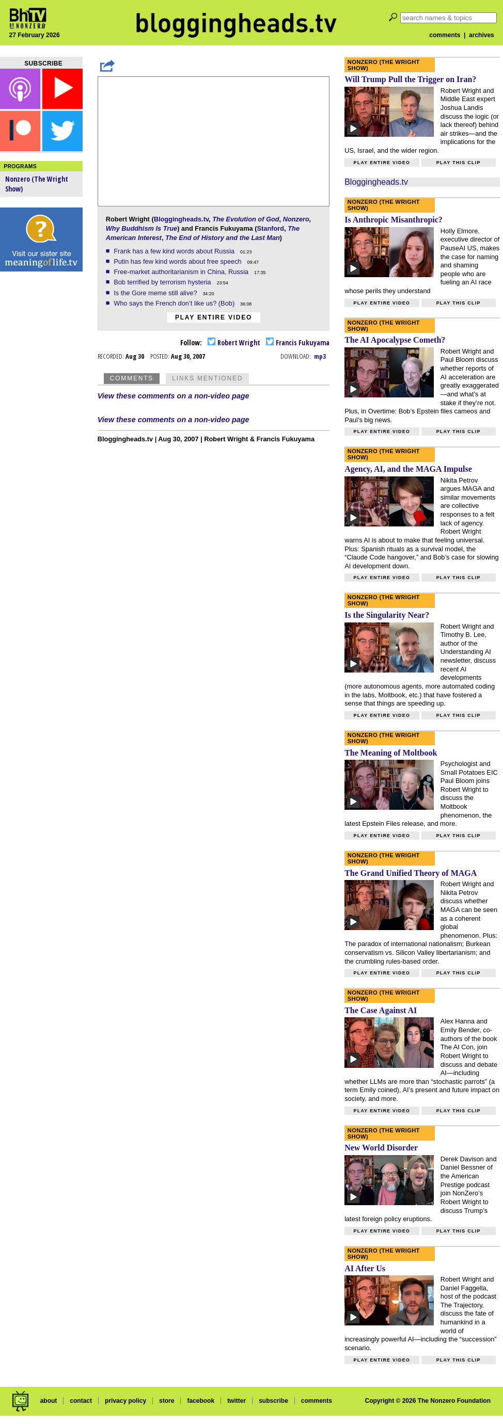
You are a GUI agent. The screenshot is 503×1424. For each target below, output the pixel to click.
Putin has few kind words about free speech (178, 261)
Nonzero (296, 219)
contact (81, 1400)
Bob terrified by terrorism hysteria (163, 282)
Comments (131, 378)
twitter (236, 1400)
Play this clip (458, 162)
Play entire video (213, 317)
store (166, 1400)
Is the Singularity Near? (386, 615)
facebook (200, 1400)
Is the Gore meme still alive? (156, 293)
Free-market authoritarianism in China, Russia (182, 272)
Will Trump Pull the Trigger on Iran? (410, 79)
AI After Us (364, 1268)
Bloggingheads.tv (181, 219)
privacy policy (125, 1400)
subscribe (273, 1400)
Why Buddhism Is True (141, 228)
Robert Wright (234, 342)
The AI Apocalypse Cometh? (394, 339)
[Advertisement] (41, 439)
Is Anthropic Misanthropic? (393, 219)
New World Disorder (381, 1147)
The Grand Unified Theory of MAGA (410, 873)
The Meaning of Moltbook (390, 752)
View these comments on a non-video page (173, 396)
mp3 (320, 356)
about (48, 1400)
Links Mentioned (207, 378)
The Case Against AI (380, 1010)
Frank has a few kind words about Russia (175, 251)
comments (444, 35)
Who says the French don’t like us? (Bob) (175, 303)
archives (481, 35)
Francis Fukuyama (297, 342)
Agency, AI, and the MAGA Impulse (408, 469)
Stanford (271, 228)
